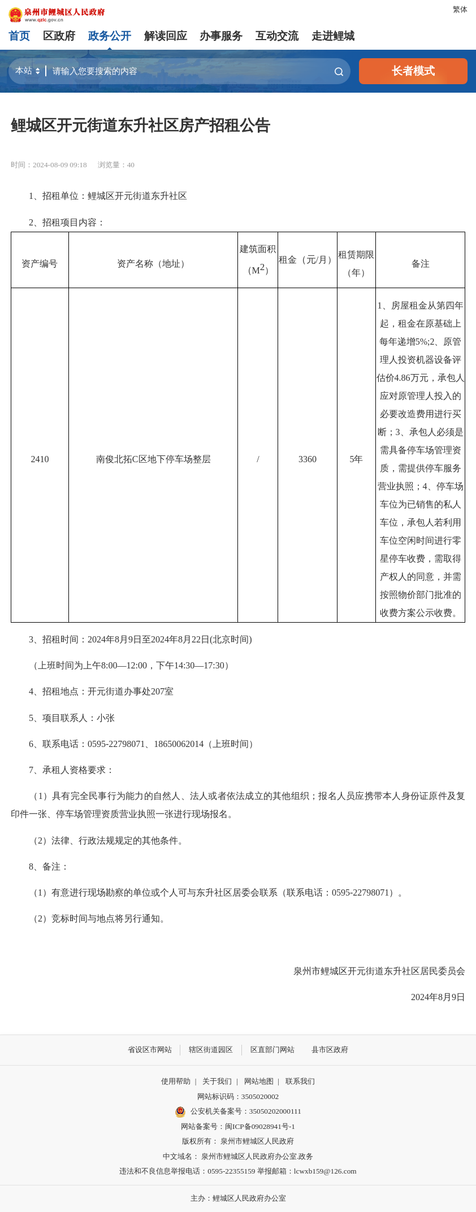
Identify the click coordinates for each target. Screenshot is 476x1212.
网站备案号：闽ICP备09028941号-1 (238, 1126)
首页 (19, 36)
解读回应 (165, 36)
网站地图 (259, 1081)
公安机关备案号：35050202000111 (238, 1112)
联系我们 (300, 1081)
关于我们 (217, 1081)
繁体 (460, 9)
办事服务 (221, 36)
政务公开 (109, 36)
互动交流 (277, 36)
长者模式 (413, 71)
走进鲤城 (332, 36)
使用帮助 (176, 1081)
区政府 (59, 36)
